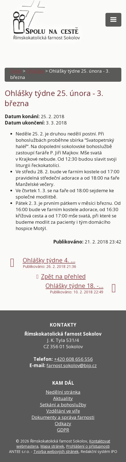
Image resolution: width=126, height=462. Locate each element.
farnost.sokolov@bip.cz (72, 365)
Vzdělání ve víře (63, 411)
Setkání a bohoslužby (63, 404)
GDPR (63, 430)
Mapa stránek (52, 446)
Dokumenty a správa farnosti (62, 417)
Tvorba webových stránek (56, 451)
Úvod (16, 71)
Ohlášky (35, 71)
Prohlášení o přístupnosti (88, 446)
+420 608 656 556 (73, 359)
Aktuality (63, 398)
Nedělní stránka (63, 392)
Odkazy (63, 423)
